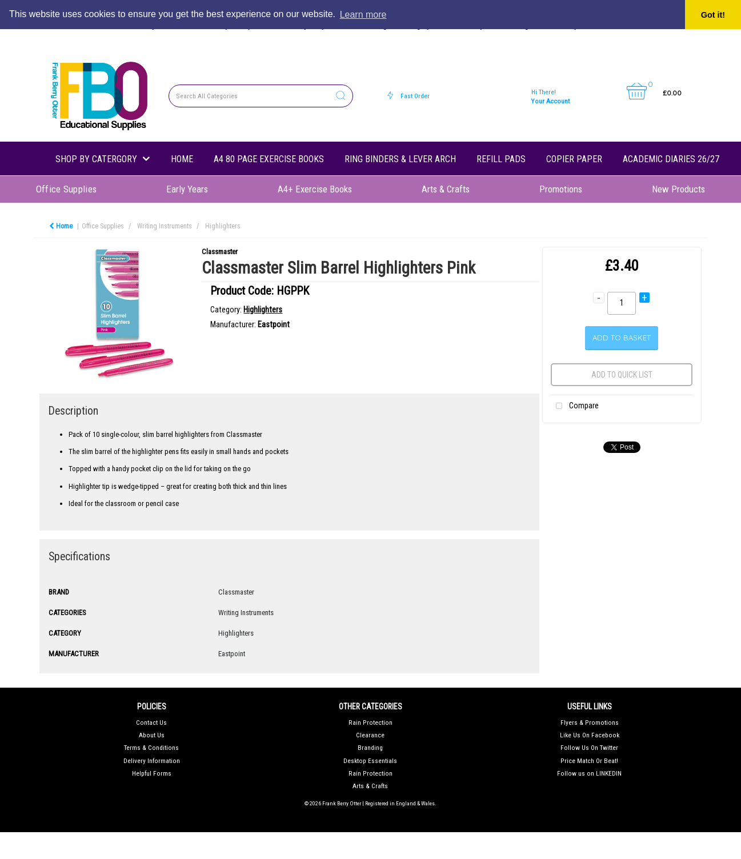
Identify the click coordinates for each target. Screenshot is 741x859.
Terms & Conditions (151, 748)
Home (182, 159)
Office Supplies (66, 189)
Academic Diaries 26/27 (671, 159)
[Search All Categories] (261, 96)
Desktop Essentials (370, 761)
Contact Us (151, 722)
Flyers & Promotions (589, 722)
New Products (678, 189)
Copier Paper (574, 159)
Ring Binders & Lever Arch (400, 159)
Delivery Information (151, 761)
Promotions (560, 189)
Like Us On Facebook (589, 735)
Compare (575, 406)
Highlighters (223, 226)
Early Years (187, 189)
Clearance (370, 735)
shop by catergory (96, 159)
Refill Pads (501, 159)
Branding (370, 748)
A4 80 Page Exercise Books (269, 159)
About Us (152, 735)
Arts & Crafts (446, 189)
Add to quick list (621, 374)
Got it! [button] (713, 14)
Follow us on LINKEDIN (589, 773)
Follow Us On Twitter (589, 748)
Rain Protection (370, 722)
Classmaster (220, 251)
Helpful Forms (151, 773)
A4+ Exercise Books (315, 189)
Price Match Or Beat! (589, 761)
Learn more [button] (363, 14)
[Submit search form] (340, 96)
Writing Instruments (164, 226)
